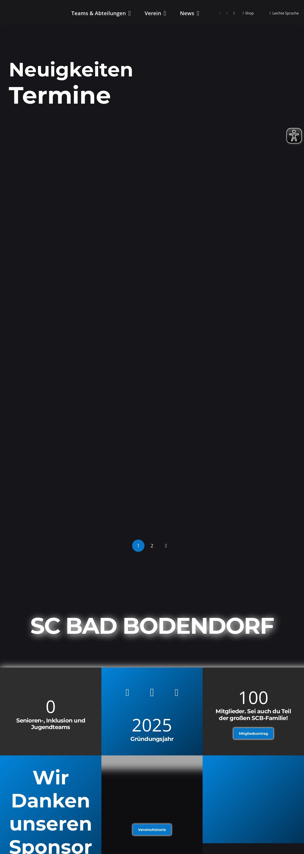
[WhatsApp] (227, 13)
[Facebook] (220, 13)
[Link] (253, 799)
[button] (128, 13)
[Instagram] (234, 13)
